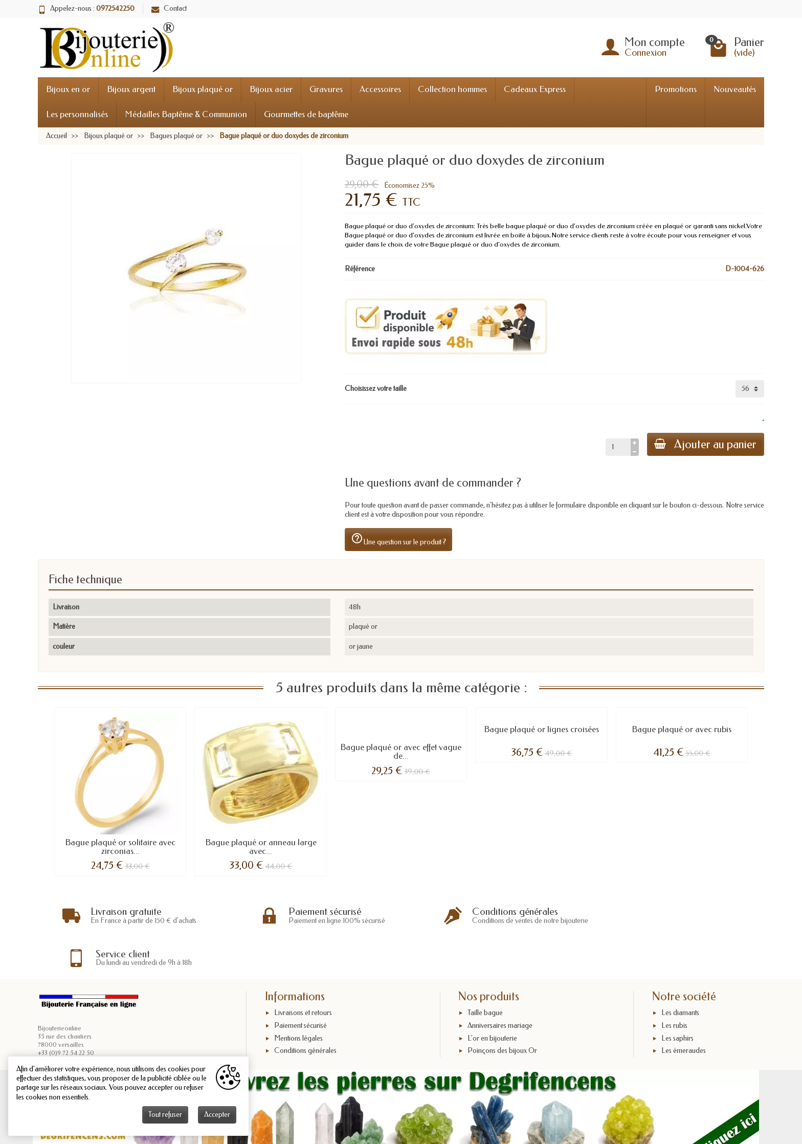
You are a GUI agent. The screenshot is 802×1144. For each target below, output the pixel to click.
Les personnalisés (77, 114)
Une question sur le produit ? (398, 539)
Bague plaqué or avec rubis (681, 729)
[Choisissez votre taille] (750, 389)
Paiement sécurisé (300, 984)
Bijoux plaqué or (202, 89)
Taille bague (485, 971)
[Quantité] (616, 447)
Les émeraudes (683, 1009)
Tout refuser (165, 1114)
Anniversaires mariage (499, 984)
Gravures (326, 89)
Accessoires (380, 89)
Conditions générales (305, 1009)
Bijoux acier (271, 89)
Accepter (217, 1114)
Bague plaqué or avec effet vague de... (400, 751)
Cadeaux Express (535, 89)
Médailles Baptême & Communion (186, 114)
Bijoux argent (131, 89)
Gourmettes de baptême (306, 114)
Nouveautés (735, 89)
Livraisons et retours (303, 971)
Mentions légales (298, 996)
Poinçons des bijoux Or (502, 1009)
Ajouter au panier (705, 444)
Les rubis (674, 984)
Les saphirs (677, 996)
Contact (169, 8)
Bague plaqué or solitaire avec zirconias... (120, 847)
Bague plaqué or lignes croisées (541, 729)
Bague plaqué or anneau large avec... (261, 847)
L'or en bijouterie (492, 996)
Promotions (676, 89)
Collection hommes (452, 89)
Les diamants (680, 971)
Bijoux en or (68, 89)
